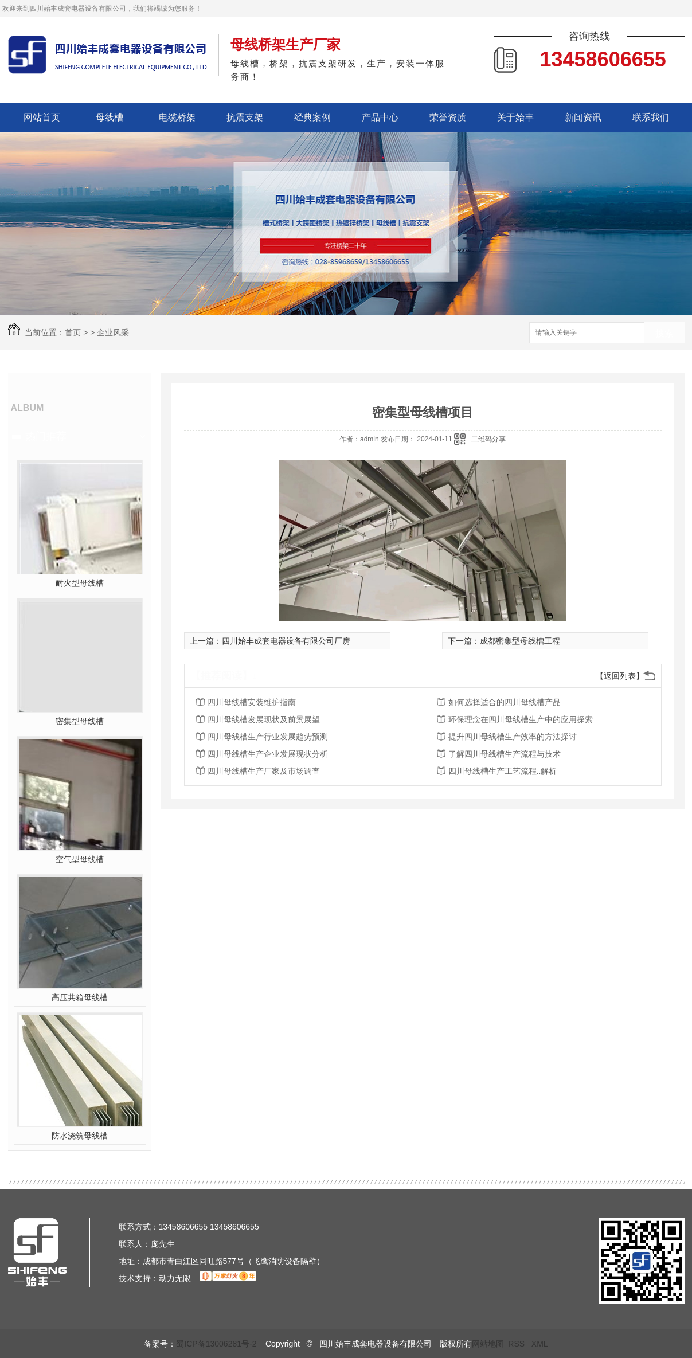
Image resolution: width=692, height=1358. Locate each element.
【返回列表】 (620, 675)
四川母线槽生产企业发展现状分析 (268, 753)
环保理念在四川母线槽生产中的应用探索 (520, 719)
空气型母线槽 (80, 859)
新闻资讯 (583, 117)
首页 (73, 332)
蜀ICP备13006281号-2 (216, 1343)
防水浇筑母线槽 (80, 1135)
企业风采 (113, 332)
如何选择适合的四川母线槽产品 (504, 702)
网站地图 (488, 1343)
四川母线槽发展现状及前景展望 (264, 719)
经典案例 (312, 117)
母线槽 (109, 117)
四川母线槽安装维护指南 (252, 702)
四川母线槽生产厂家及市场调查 (264, 771)
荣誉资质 (447, 117)
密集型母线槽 (80, 721)
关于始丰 (515, 117)
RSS (517, 1343)
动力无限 (175, 1278)
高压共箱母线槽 (80, 997)
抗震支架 (244, 117)
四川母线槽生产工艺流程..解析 (502, 771)
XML (539, 1343)
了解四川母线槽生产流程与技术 (504, 753)
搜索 (664, 333)
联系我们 (650, 117)
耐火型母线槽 (80, 583)
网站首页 (42, 117)
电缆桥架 (177, 117)
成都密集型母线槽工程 (520, 640)
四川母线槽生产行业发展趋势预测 (268, 736)
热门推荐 (46, 436)
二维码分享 (488, 439)
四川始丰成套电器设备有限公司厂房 (286, 640)
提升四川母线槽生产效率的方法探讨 (512, 736)
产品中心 (380, 117)
